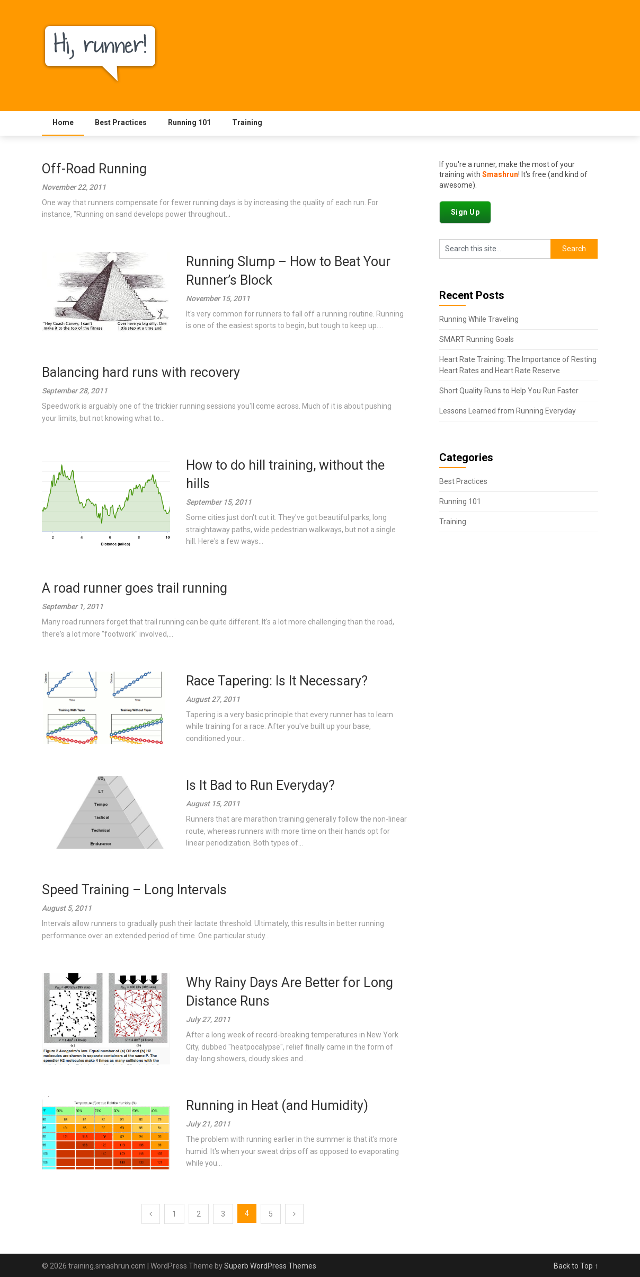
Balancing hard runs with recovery (141, 372)
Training (247, 122)
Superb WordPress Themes (270, 1266)
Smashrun (500, 174)
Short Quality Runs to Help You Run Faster (509, 390)
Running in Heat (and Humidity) (277, 1105)
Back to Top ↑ (576, 1266)
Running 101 (189, 122)
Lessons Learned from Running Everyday (507, 411)
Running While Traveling (479, 319)
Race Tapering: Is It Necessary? (277, 681)
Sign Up (465, 212)
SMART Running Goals (476, 339)
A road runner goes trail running (134, 588)
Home (63, 122)
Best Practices (121, 122)
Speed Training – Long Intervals (134, 889)
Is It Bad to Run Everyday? (260, 785)
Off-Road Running (94, 169)
